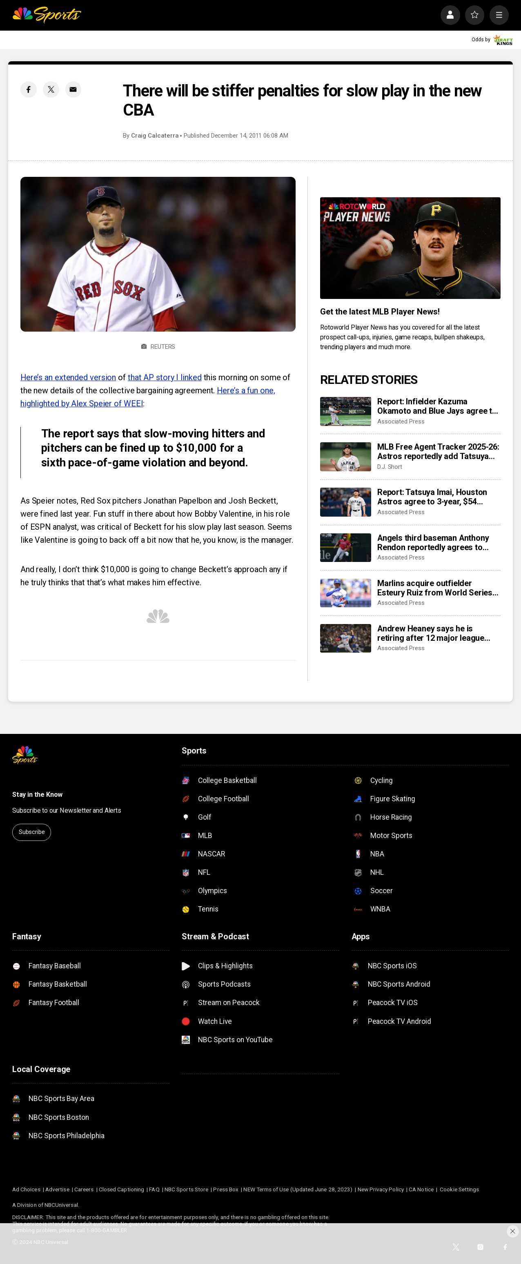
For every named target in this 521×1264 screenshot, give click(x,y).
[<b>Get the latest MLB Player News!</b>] (410, 248)
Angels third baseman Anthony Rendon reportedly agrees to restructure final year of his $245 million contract (437, 542)
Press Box (225, 1189)
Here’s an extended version (68, 377)
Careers (84, 1189)
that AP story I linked (165, 377)
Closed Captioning (121, 1189)
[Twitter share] (51, 89)
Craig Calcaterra (155, 135)
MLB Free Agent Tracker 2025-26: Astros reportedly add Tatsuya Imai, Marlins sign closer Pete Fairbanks (438, 451)
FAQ (154, 1189)
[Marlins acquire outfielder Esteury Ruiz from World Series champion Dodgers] (345, 593)
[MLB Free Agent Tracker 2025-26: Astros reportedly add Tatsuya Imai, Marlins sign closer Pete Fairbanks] (345, 456)
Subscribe (32, 832)
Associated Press (401, 421)
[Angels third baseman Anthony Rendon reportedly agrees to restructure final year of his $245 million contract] (345, 547)
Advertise (57, 1189)
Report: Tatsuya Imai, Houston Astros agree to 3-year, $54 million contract (432, 497)
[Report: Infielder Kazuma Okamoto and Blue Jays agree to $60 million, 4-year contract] (345, 411)
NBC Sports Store (186, 1189)
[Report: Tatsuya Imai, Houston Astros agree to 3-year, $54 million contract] (345, 502)
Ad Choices (26, 1189)
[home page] (46, 15)
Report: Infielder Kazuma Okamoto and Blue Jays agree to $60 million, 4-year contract (437, 406)
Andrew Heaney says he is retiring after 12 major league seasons (430, 633)
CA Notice (421, 1189)
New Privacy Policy (381, 1189)
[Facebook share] (28, 89)
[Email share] (73, 89)
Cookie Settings (459, 1189)
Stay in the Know (37, 794)
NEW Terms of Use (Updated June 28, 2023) (297, 1189)
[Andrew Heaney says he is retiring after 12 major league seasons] (345, 638)
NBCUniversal (61, 1205)
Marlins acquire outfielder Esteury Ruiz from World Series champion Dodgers (434, 588)
